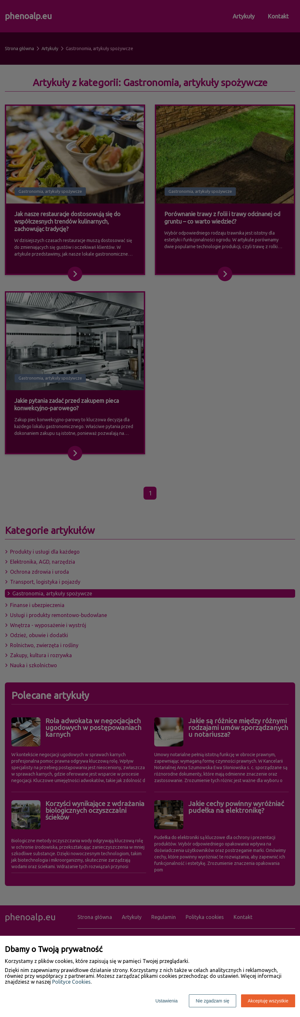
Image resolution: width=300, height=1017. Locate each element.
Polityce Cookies (71, 982)
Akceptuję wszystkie (268, 1000)
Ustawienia (167, 1000)
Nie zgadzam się (212, 1000)
